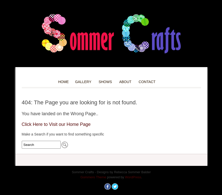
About (125, 82)
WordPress (133, 177)
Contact (147, 82)
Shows (105, 82)
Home (63, 82)
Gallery (83, 82)
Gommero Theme (93, 177)
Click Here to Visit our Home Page (56, 124)
